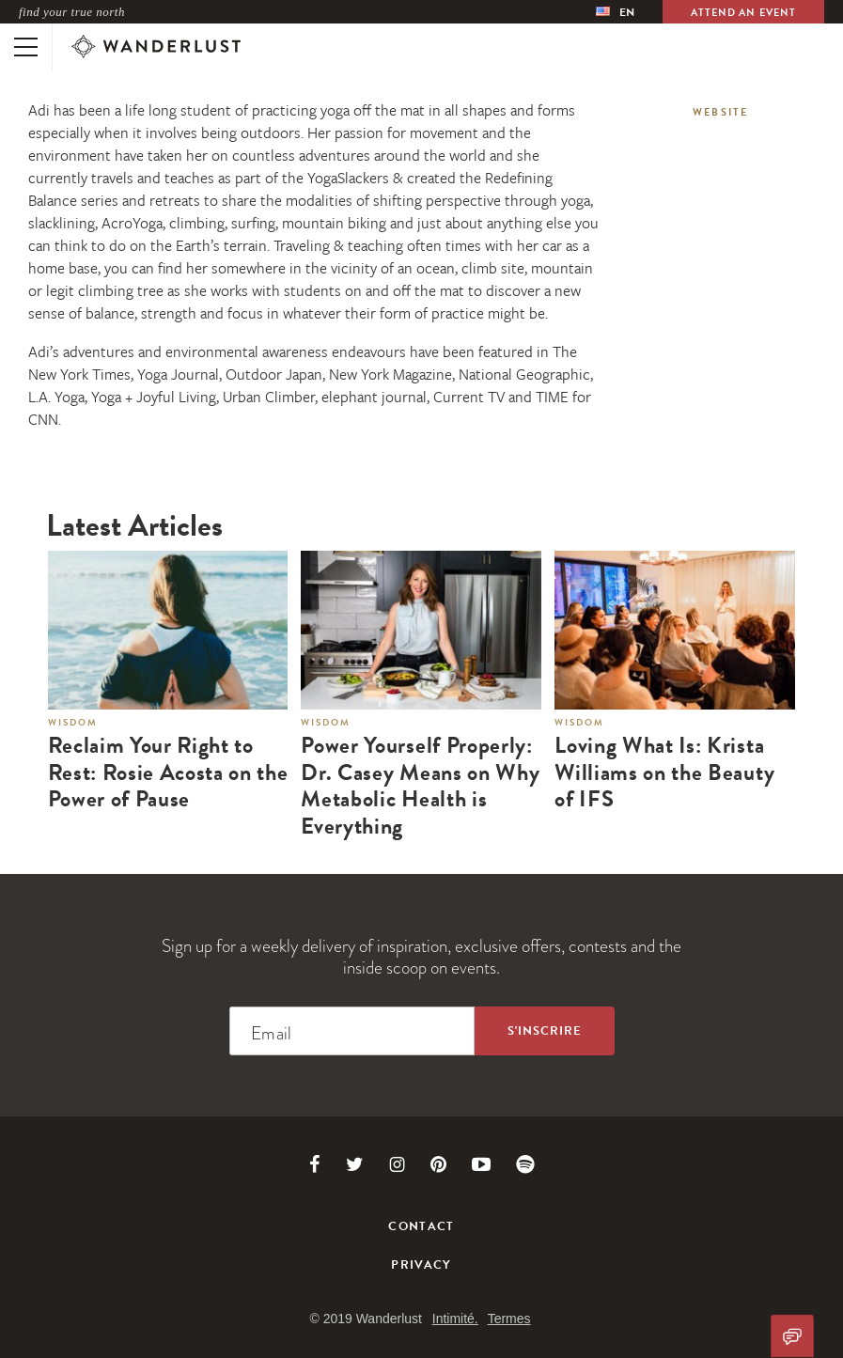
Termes (509, 1318)
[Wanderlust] (156, 47)
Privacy (421, 1265)
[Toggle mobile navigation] (26, 47)
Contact (421, 1226)
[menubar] (615, 11)
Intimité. (455, 1318)
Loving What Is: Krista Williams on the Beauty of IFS (664, 772)
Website (720, 112)
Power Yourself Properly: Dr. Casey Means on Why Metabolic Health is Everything (420, 786)
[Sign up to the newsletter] (545, 1031)
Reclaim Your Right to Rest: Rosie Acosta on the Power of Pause (168, 772)
